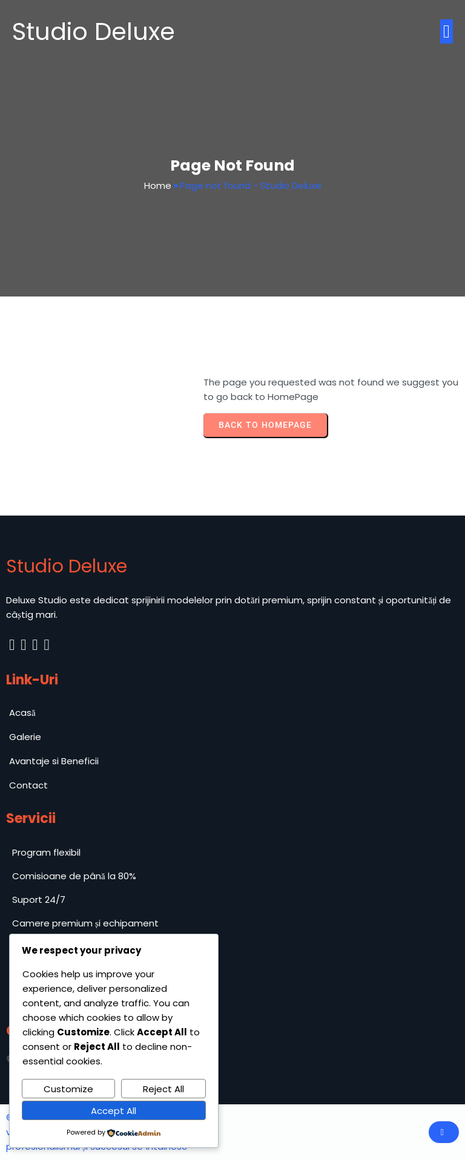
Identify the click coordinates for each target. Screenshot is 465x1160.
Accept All (113, 1110)
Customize (68, 1089)
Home (157, 185)
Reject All (163, 1089)
